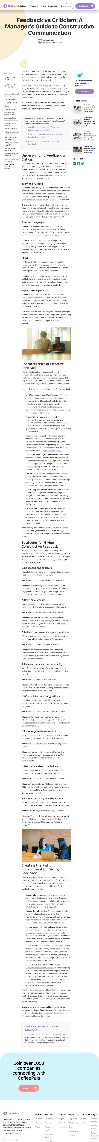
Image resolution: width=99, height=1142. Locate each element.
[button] (23, 6)
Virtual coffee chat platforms (34, 990)
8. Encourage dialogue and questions (11, 160)
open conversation (38, 802)
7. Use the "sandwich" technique (11, 154)
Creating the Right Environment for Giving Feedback (10, 166)
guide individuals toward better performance (40, 199)
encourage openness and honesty (39, 967)
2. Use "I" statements (11, 128)
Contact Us (62, 1123)
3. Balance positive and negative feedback (12, 133)
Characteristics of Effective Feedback (9, 114)
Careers (83, 1119)
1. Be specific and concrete (10, 124)
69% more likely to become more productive (49, 88)
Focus (7, 106)
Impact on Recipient (11, 109)
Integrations (39, 1123)
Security (72, 1135)
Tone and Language (11, 102)
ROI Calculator (74, 1123)
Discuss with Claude (10, 79)
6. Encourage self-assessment (10, 149)
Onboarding (49, 1123)
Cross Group (49, 1119)
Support (61, 1119)
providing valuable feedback (33, 77)
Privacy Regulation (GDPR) (95, 1136)
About (83, 1123)
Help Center (73, 1119)
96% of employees (29, 85)
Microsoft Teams (40, 1040)
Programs (34, 6)
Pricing (43, 6)
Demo (63, 6)
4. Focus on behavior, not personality (11, 138)
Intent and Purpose (10, 99)
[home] (12, 6)
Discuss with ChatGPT (10, 86)
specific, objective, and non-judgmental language (42, 235)
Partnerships (63, 1127)
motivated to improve (53, 450)
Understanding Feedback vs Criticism (11, 95)
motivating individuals (31, 297)
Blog (70, 1127)
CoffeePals (54, 990)
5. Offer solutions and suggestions (11, 144)
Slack (29, 1040)
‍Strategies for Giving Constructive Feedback (11, 119)
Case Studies (73, 1131)
